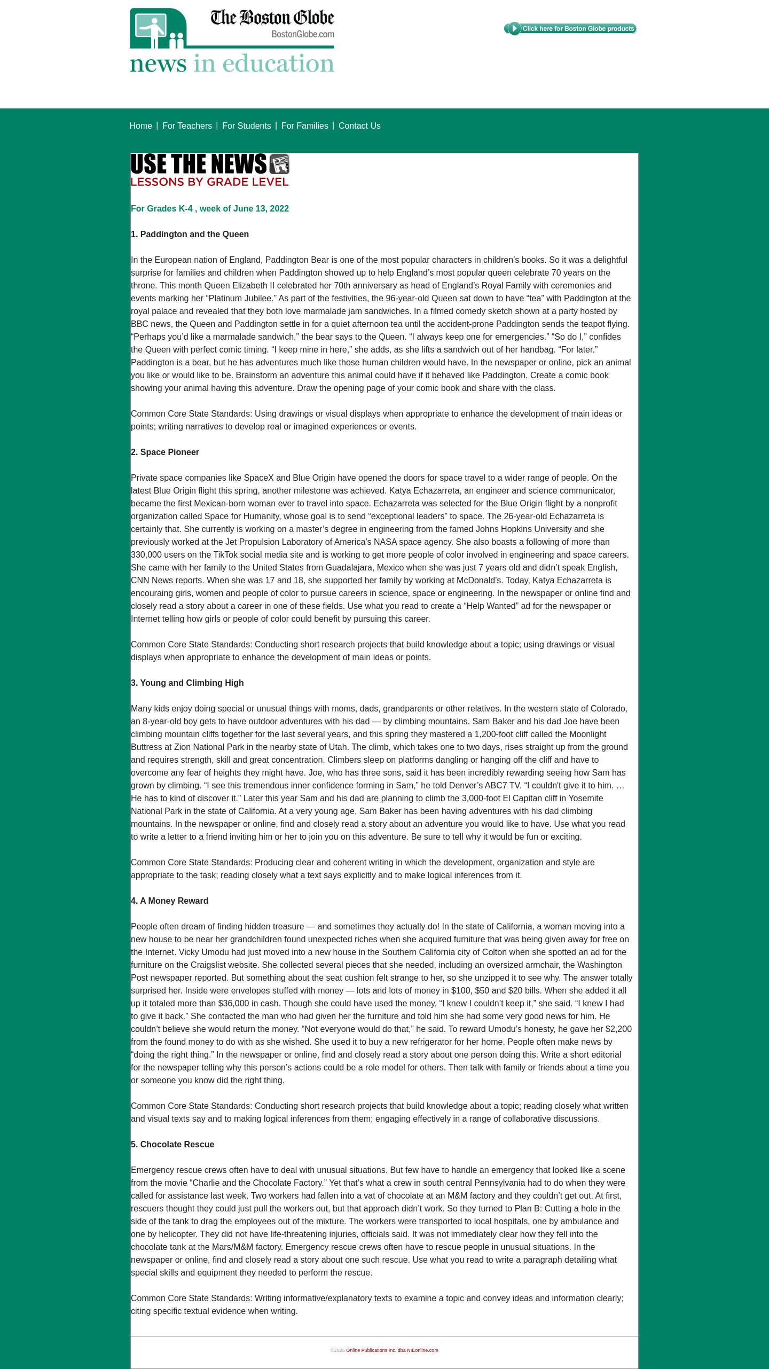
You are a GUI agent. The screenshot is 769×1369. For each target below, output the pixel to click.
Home (141, 125)
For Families (304, 125)
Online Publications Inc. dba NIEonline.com (392, 1350)
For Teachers (187, 125)
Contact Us (360, 125)
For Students (246, 125)
